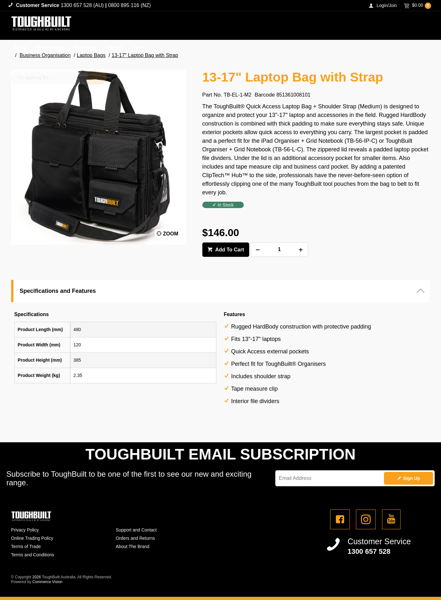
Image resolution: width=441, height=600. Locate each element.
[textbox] (369, 25)
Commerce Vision (47, 582)
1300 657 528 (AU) (82, 5)
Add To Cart (229, 249)
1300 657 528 (369, 551)
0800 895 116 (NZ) (129, 5)
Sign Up (411, 478)
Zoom (170, 233)
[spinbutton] (279, 250)
